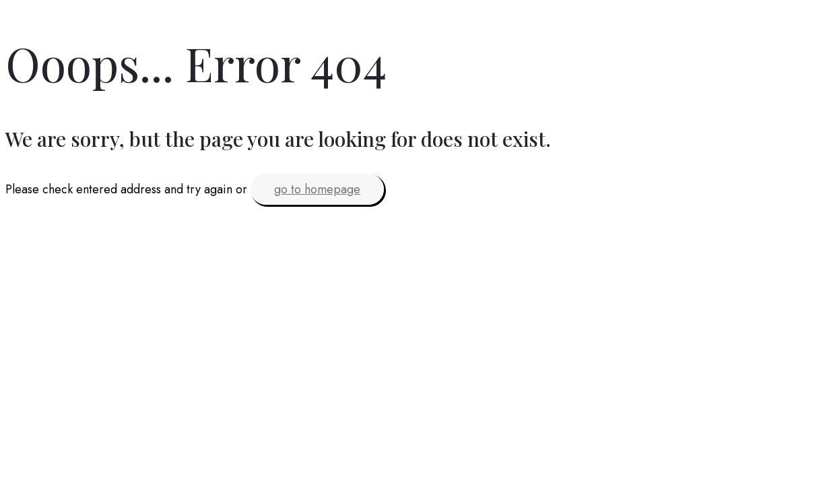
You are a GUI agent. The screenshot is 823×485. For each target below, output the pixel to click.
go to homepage (317, 189)
